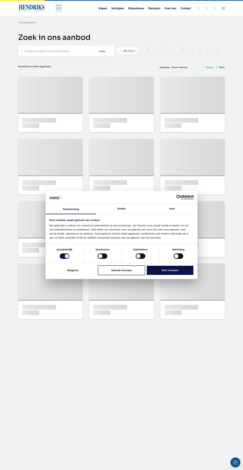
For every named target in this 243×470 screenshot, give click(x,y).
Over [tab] (172, 208)
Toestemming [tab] (71, 209)
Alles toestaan (170, 270)
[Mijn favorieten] (207, 8)
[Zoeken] (199, 8)
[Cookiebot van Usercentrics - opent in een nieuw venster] (179, 197)
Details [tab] (121, 208)
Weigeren (73, 270)
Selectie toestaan (121, 270)
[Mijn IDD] (215, 8)
